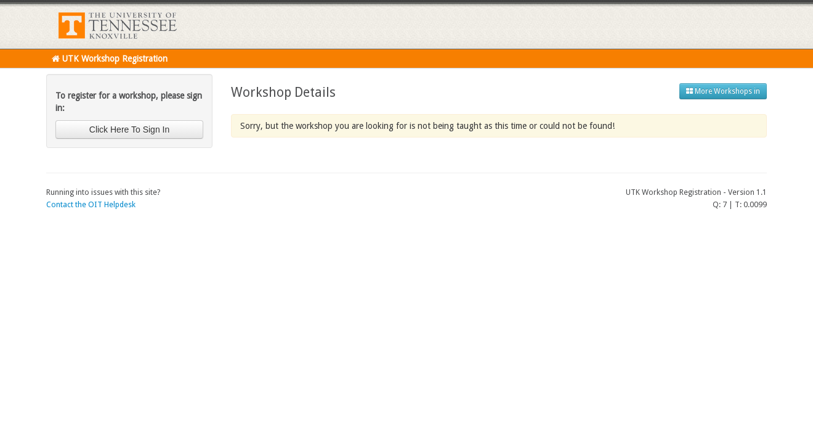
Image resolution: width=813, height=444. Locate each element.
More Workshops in (723, 91)
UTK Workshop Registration (110, 59)
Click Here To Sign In (129, 129)
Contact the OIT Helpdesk (91, 204)
